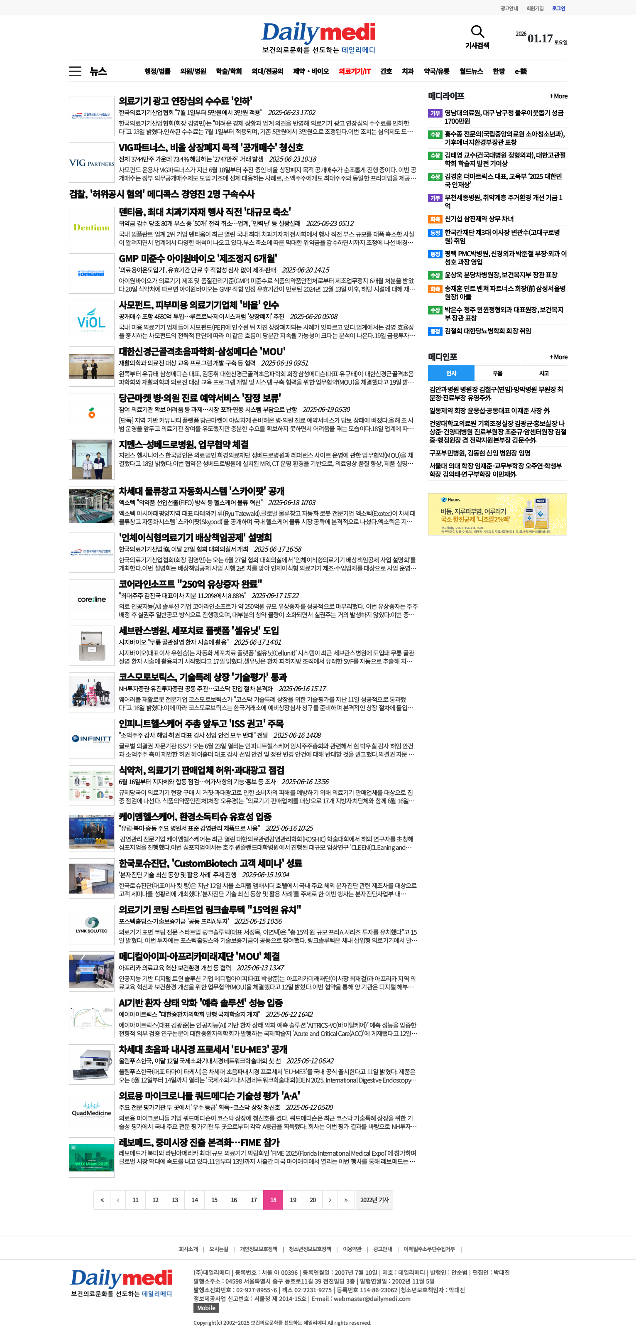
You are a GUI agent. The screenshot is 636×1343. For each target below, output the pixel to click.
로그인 (558, 8)
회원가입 (534, 8)
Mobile (206, 1308)
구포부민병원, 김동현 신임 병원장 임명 (479, 453)
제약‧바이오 (311, 71)
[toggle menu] (75, 69)
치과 (407, 71)
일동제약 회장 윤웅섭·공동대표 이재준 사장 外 (489, 410)
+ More (558, 95)
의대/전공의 (267, 71)
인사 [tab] (451, 373)
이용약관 (352, 1249)
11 (135, 1200)
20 (313, 1200)
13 (175, 1200)
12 (155, 1200)
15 (214, 1200)
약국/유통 (437, 71)
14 (194, 1200)
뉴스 (98, 71)
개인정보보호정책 (258, 1249)
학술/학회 (229, 71)
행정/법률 (157, 71)
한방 (498, 71)
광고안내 (509, 8)
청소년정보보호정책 (310, 1249)
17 (254, 1200)
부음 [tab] (497, 373)
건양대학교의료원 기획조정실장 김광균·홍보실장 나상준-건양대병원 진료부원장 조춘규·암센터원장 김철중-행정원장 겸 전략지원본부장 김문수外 (497, 431)
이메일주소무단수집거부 (429, 1249)
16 (234, 1200)
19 (293, 1200)
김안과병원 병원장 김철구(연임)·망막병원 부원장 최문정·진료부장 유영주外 (496, 393)
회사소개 (188, 1249)
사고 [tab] (544, 373)
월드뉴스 (471, 71)
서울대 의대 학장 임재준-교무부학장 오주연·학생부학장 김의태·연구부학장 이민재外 (495, 470)
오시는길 (218, 1249)
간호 (386, 71)
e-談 (521, 71)
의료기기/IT (354, 71)
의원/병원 (193, 71)
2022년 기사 (374, 1200)
